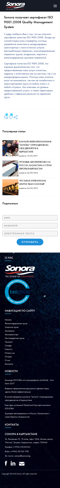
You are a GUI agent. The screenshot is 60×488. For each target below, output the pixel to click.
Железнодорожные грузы (16, 323)
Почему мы (10, 353)
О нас (7, 360)
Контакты (9, 364)
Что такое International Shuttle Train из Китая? (32, 182)
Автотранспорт (11, 334)
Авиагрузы (9, 331)
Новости (8, 349)
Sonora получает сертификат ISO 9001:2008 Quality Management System (28, 22)
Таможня (8, 342)
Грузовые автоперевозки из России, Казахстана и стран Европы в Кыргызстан (35, 165)
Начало (8, 320)
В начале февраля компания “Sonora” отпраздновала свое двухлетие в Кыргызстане (35, 147)
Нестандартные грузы (14, 338)
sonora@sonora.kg (22, 456)
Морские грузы (12, 327)
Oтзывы (8, 357)
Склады (8, 345)
